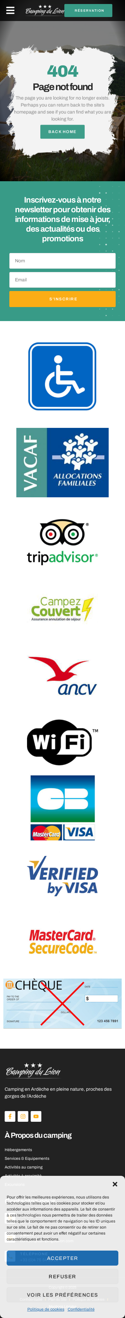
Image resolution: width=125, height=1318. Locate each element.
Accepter (62, 1258)
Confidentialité (81, 1309)
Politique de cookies (45, 1309)
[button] (115, 1184)
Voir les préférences (62, 1295)
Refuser (62, 1276)
